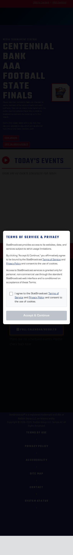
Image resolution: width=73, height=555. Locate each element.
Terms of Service (51, 259)
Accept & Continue (36, 315)
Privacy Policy (13, 263)
